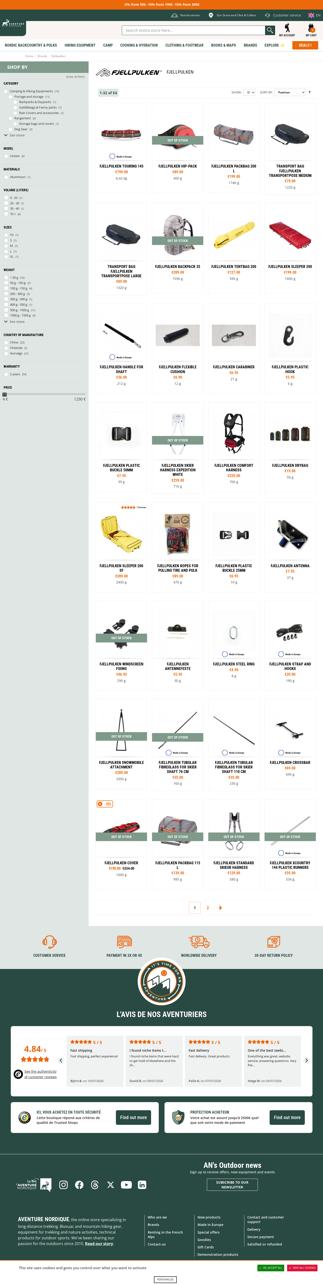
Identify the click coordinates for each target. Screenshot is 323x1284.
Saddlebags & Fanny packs (38, 107)
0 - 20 (13, 198)
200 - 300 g (17, 294)
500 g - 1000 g (19, 310)
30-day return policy (274, 955)
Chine (14, 342)
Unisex (15, 156)
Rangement (22, 118)
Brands (42, 56)
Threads (95, 1184)
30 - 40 (14, 208)
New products (209, 1217)
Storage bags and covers (36, 123)
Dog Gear (21, 129)
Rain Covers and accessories (39, 113)
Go (270, 30)
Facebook (79, 1184)
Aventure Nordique (43, 1219)
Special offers (209, 1232)
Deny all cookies (302, 1268)
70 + (13, 214)
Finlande (16, 348)
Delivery (254, 1229)
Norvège (16, 353)
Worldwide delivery (199, 955)
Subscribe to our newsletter (232, 1184)
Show (236, 92)
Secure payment (260, 1237)
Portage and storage (28, 96)
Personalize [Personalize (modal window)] (165, 1279)
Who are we (157, 1217)
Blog (34, 1184)
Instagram (63, 1184)
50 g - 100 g (18, 283)
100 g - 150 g (18, 288)
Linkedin (142, 1184)
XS (12, 235)
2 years (15, 374)
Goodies (204, 1239)
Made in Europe (210, 1224)
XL (12, 256)
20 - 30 (14, 203)
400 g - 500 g (18, 304)
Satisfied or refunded (264, 1244)
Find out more (133, 1117)
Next (221, 908)
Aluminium (18, 177)
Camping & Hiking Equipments (31, 91)
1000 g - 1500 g (20, 315)
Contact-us (157, 1244)
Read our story (99, 1243)
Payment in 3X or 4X (124, 955)
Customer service (49, 955)
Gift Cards (206, 1247)
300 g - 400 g (18, 299)
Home (29, 56)
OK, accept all (270, 1268)
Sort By (266, 92)
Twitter (111, 1184)
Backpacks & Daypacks (35, 102)
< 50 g (14, 277)
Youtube (126, 1184)
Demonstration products (218, 1254)
